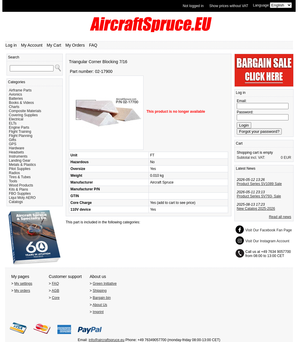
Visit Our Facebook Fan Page (268, 230)
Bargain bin (102, 298)
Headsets (16, 152)
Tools (13, 181)
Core (55, 298)
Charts (14, 107)
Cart (239, 143)
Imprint (98, 312)
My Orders (75, 45)
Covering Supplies (23, 115)
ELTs (13, 123)
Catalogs (16, 202)
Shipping (100, 291)
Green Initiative (105, 284)
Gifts (12, 140)
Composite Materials (25, 111)
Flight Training (20, 132)
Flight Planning (20, 136)
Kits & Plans (18, 189)
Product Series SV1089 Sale (259, 184)
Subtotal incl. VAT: (251, 158)
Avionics (15, 94)
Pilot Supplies (19, 169)
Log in (11, 45)
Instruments (18, 156)
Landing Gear (19, 160)
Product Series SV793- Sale (259, 196)
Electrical (16, 119)
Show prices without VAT (228, 6)
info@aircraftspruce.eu (106, 340)
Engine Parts (19, 127)
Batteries (16, 98)
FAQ (93, 45)
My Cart (54, 45)
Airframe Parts (20, 90)
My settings (23, 284)
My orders (22, 291)
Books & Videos (21, 103)
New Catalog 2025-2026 (256, 209)
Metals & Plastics (22, 165)
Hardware (16, 148)
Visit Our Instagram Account (267, 241)
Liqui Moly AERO (22, 198)
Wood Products (21, 185)
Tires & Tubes (20, 177)
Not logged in (193, 6)
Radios (14, 173)
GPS (12, 144)
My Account (31, 45)
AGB (55, 291)
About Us (100, 305)
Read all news (280, 217)
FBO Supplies (20, 194)
